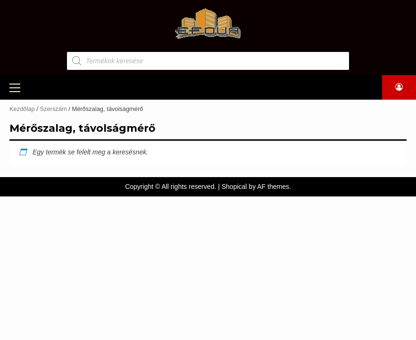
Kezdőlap (22, 121)
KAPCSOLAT (208, 100)
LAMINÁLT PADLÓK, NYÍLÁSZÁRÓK (282, 86)
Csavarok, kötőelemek (84, 140)
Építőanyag (61, 102)
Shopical (234, 199)
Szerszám (58, 121)
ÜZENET (365, 86)
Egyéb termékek (70, 159)
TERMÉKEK (56, 86)
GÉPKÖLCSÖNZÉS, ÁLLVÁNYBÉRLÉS (154, 86)
